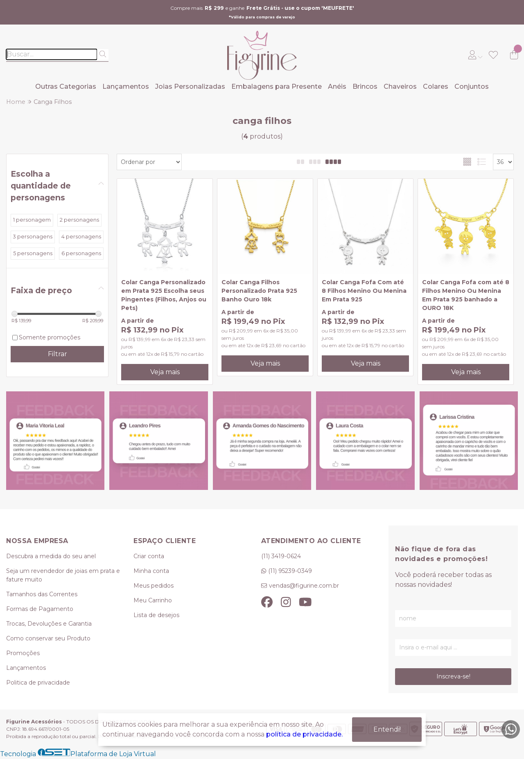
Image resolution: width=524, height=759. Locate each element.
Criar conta (148, 556)
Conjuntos (471, 86)
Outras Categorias (65, 86)
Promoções (23, 653)
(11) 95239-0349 (290, 571)
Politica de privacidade (38, 682)
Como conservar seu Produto (48, 638)
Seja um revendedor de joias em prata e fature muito (63, 575)
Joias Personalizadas (190, 86)
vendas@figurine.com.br (304, 585)
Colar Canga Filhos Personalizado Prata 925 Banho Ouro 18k (259, 290)
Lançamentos (125, 86)
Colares (435, 86)
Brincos (364, 86)
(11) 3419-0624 (281, 556)
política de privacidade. (304, 734)
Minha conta (151, 571)
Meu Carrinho (152, 600)
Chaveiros (400, 86)
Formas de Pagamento (39, 609)
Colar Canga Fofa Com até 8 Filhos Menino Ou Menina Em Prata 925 (364, 290)
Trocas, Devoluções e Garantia (49, 623)
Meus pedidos (153, 585)
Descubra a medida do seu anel (51, 556)
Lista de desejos (156, 615)
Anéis (337, 86)
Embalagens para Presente (276, 86)
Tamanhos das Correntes (41, 594)
